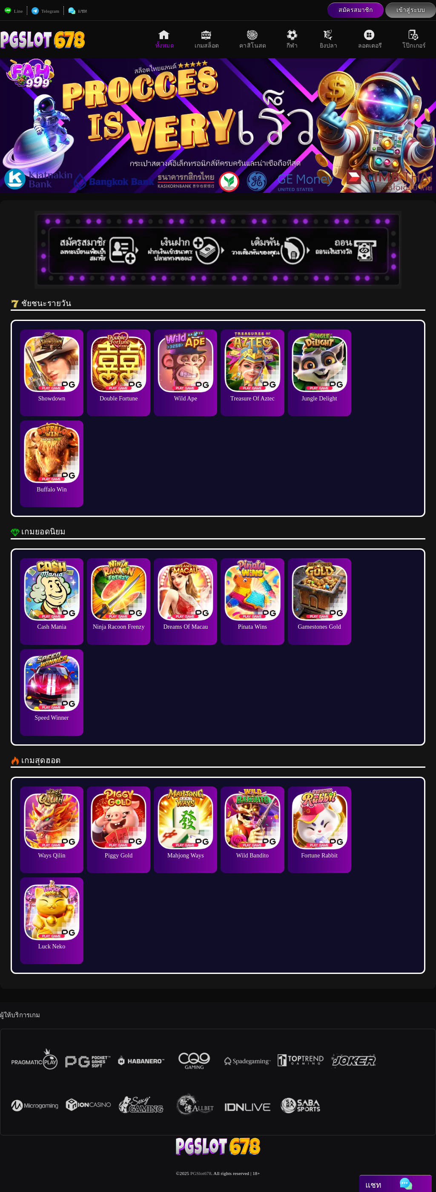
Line (13, 11)
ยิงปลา (329, 39)
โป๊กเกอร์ (414, 39)
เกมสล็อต (207, 39)
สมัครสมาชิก (355, 10)
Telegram (45, 11)
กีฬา (293, 39)
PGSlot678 (200, 1173)
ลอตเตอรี (370, 39)
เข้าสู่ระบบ (410, 10)
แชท (77, 11)
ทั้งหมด (164, 39)
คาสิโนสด (252, 39)
